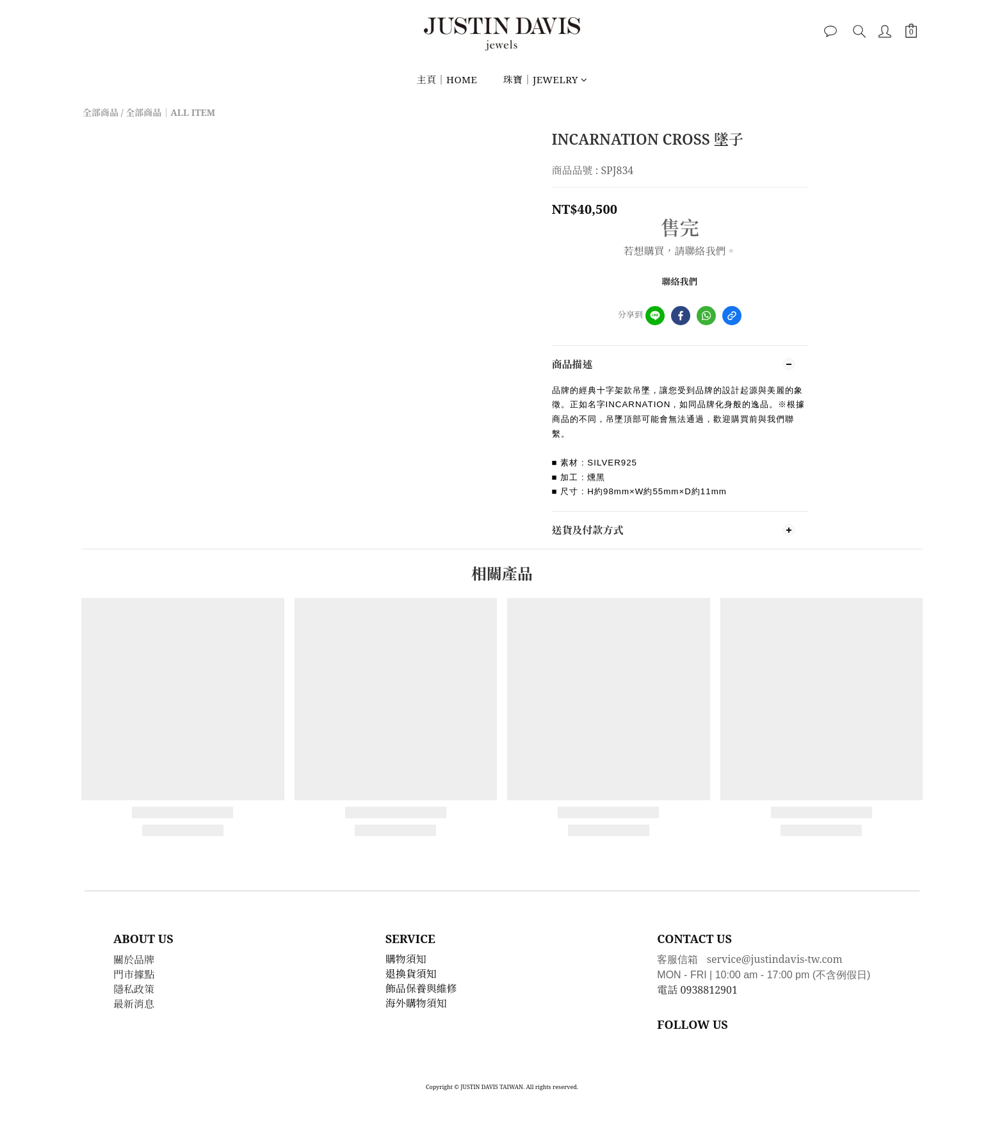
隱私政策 (133, 989)
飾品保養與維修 (421, 989)
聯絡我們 (680, 281)
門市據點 (133, 974)
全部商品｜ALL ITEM (170, 112)
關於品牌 (133, 960)
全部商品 (100, 112)
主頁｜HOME (446, 79)
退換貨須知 (411, 974)
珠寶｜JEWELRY (545, 79)
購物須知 (405, 959)
